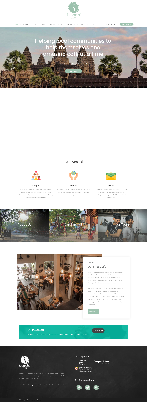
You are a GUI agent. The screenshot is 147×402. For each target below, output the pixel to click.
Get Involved (126, 24)
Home (16, 24)
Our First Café (56, 24)
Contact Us (62, 385)
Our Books (71, 24)
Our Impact (40, 24)
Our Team (97, 24)
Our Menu (84, 24)
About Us (27, 24)
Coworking (110, 24)
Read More (93, 312)
